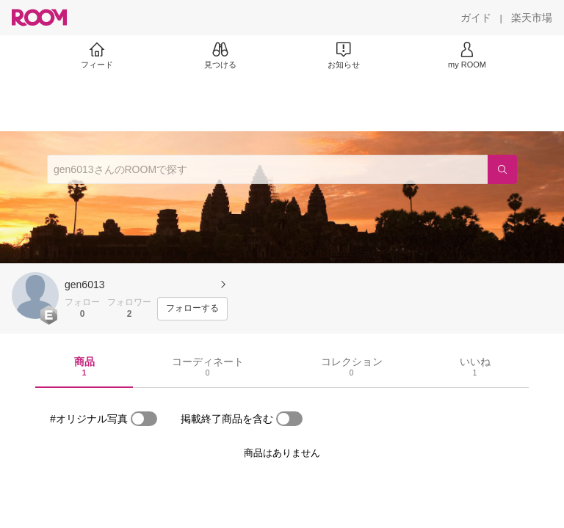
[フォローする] (192, 308)
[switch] (144, 418)
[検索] (502, 169)
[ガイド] (475, 17)
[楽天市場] (531, 17)
